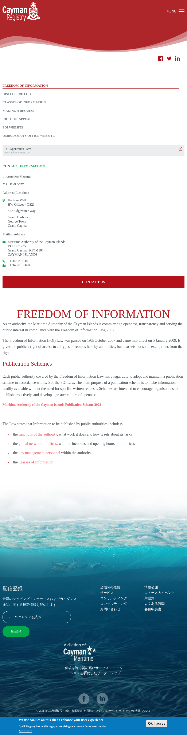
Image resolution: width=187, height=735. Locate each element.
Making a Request (19, 110)
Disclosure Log (17, 94)
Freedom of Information (25, 85)
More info (25, 732)
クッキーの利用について (137, 710)
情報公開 (151, 587)
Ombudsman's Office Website (29, 135)
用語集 (149, 598)
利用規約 (89, 710)
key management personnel (39, 453)
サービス (107, 592)
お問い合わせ (110, 609)
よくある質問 (154, 603)
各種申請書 (152, 609)
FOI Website (13, 127)
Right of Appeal (17, 119)
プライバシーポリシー (109, 710)
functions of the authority (38, 434)
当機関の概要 (110, 587)
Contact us (93, 282)
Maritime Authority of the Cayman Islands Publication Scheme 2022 (52, 404)
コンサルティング (113, 598)
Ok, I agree (156, 725)
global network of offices (38, 443)
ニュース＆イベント (159, 592)
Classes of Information (24, 102)
